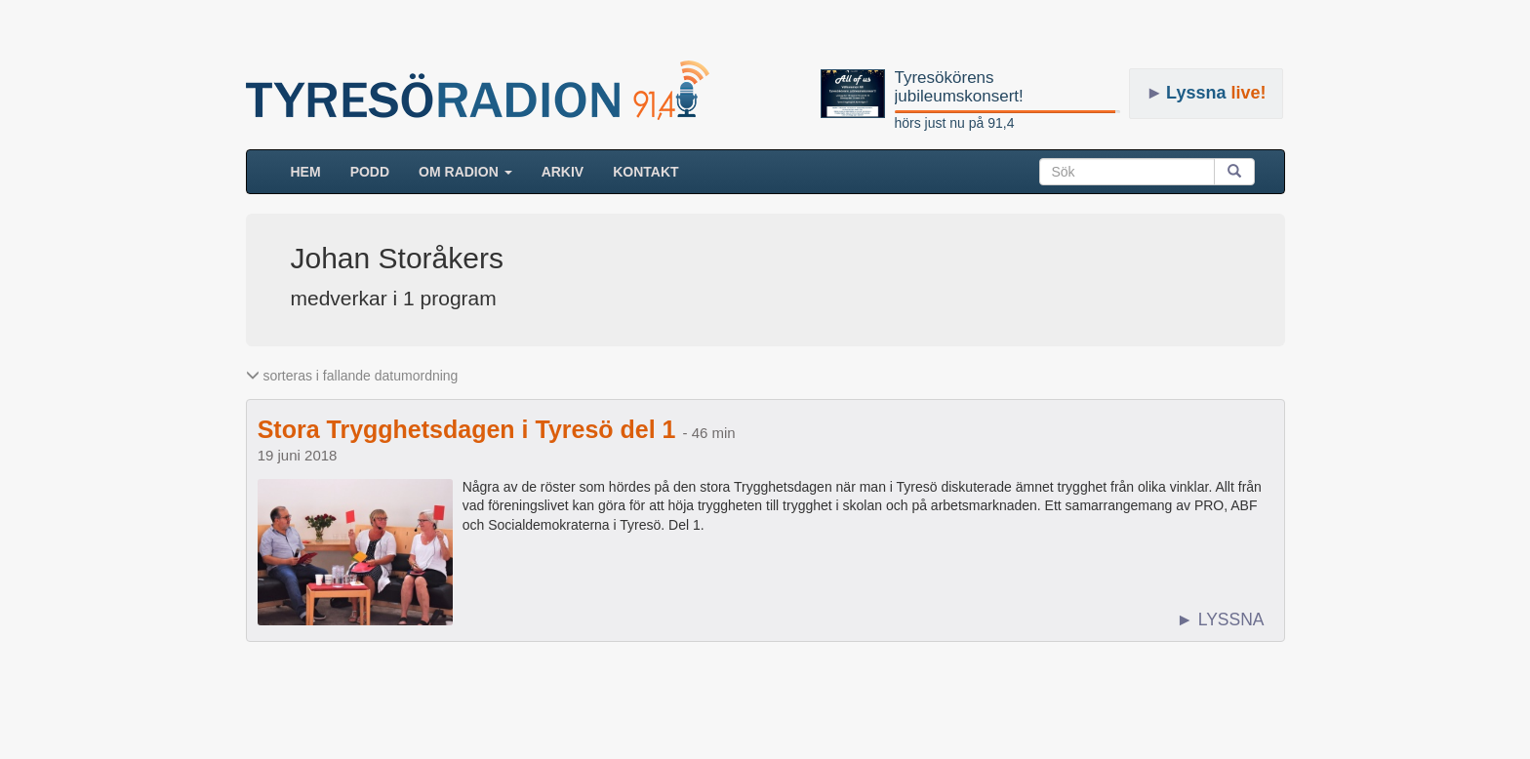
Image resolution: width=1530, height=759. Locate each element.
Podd (369, 172)
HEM (313, 170)
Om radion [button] (465, 172)
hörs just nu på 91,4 (955, 123)
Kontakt (645, 172)
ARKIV (563, 172)
